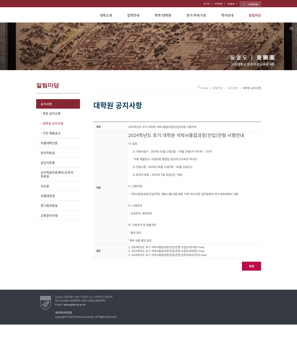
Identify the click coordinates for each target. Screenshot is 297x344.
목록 (251, 266)
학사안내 (227, 15)
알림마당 (255, 15)
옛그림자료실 (49, 205)
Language (250, 4)
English (231, 3)
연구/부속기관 (196, 15)
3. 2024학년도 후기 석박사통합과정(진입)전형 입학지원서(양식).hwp (167, 255)
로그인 (206, 3)
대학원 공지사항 (53, 123)
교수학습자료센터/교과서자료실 (57, 174)
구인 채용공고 (52, 133)
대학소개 (106, 15)
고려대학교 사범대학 (53, 16)
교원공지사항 (49, 215)
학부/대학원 (163, 15)
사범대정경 (48, 195)
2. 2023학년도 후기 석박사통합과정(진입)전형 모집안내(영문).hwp (166, 251)
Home (204, 88)
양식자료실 (48, 152)
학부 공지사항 (52, 113)
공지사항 (46, 104)
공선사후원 (48, 162)
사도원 (45, 186)
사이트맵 (218, 3)
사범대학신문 (49, 143)
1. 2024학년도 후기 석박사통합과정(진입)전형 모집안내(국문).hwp (166, 247)
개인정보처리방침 (63, 312)
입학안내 (133, 15)
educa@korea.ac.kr (75, 304)
